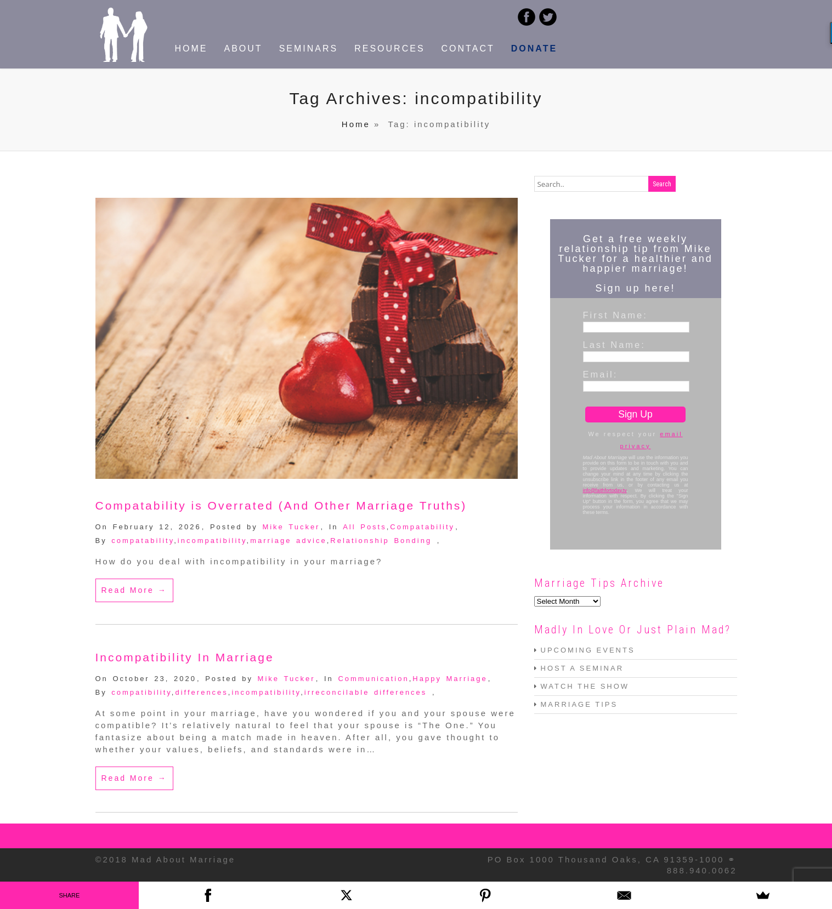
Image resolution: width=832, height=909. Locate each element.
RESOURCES (389, 48)
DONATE (534, 48)
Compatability (422, 527)
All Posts (365, 527)
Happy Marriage (450, 678)
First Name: (615, 315)
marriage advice (288, 540)
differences (201, 692)
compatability (142, 540)
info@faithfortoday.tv (605, 490)
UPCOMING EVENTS (588, 650)
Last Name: (614, 345)
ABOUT (243, 48)
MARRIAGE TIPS (579, 704)
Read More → (134, 590)
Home (356, 124)
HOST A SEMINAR (582, 668)
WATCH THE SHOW (585, 686)
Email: (600, 374)
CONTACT (468, 48)
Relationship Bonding (381, 540)
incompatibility (212, 540)
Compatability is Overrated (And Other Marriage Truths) (281, 505)
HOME (191, 48)
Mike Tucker (291, 527)
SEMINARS (308, 48)
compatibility (141, 692)
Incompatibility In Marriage (184, 657)
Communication (373, 678)
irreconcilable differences (365, 692)
